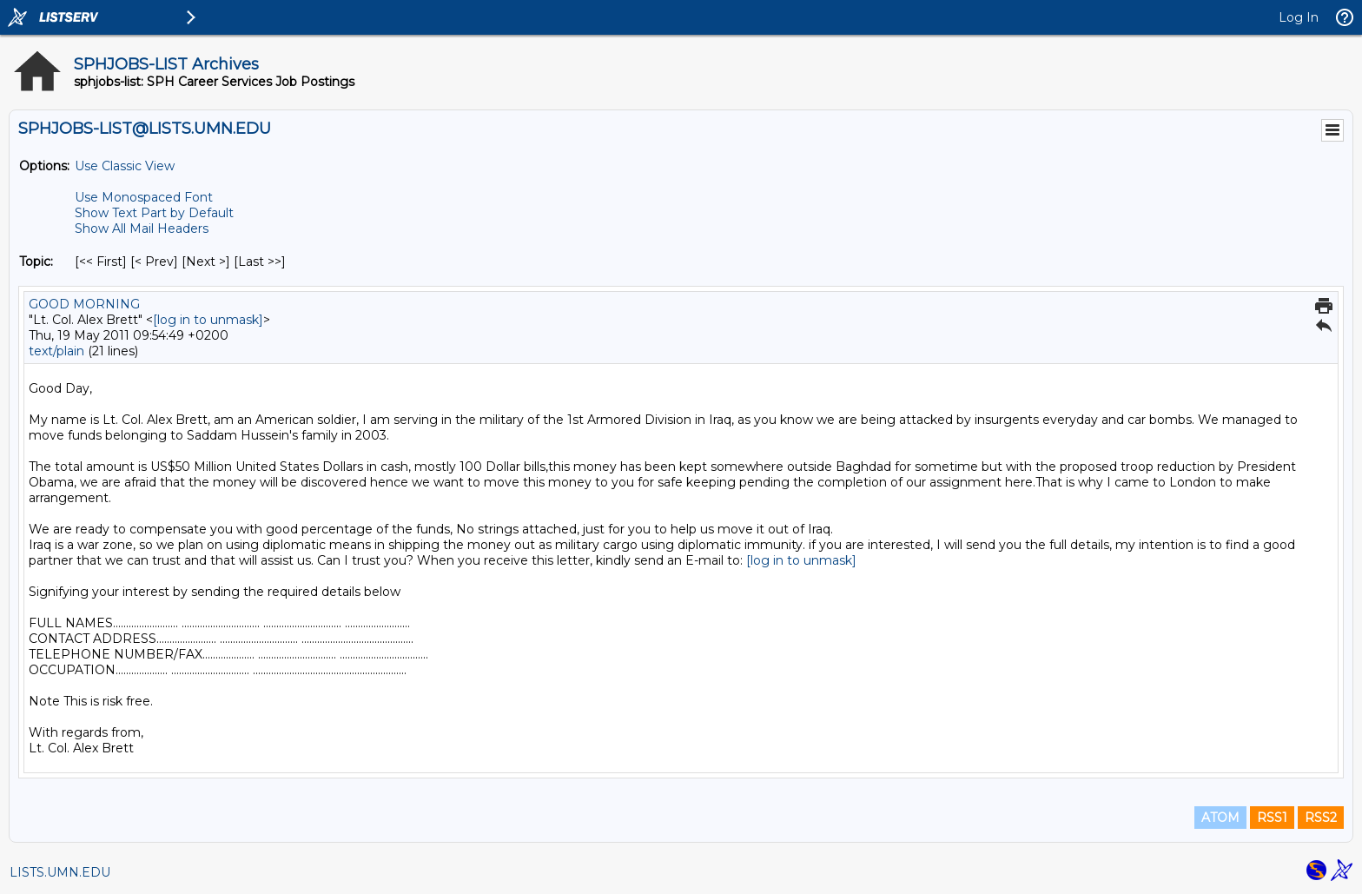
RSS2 (1321, 817)
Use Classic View (125, 166)
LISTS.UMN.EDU (60, 872)
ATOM (1220, 817)
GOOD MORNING (84, 304)
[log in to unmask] (208, 320)
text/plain (56, 351)
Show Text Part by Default (154, 213)
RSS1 (1272, 817)
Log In (1299, 17)
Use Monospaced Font (144, 197)
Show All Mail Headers (141, 228)
